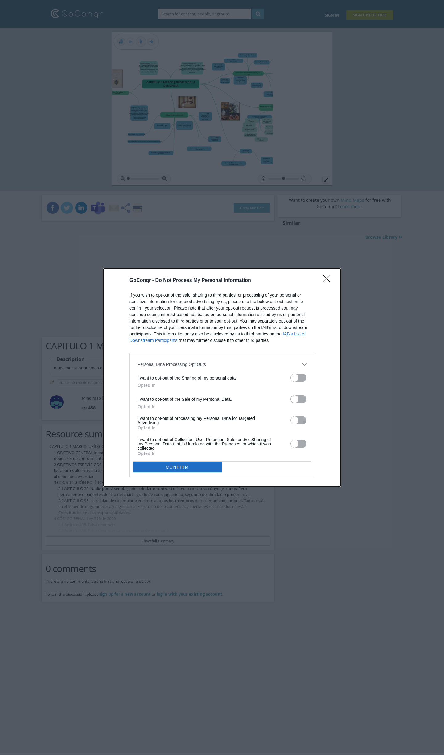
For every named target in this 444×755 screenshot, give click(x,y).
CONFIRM (177, 467)
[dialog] (222, 377)
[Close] (329, 280)
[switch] (298, 378)
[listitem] (222, 364)
